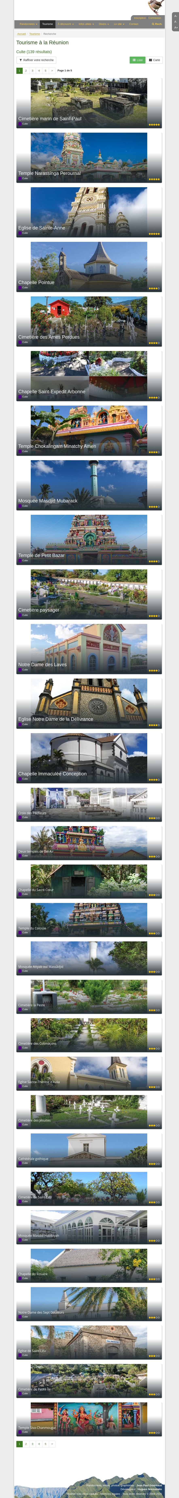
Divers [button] (104, 23)
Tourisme (47, 23)
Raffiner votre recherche (36, 60)
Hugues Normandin (150, 1489)
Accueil (21, 33)
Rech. (157, 23)
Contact (133, 23)
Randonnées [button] (28, 23)
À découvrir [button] (66, 23)
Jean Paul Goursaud (149, 1485)
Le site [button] (119, 23)
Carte (154, 60)
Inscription (140, 17)
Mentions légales (110, 1493)
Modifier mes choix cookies (82, 1493)
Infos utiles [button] (86, 23)
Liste (137, 60)
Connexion (154, 17)
